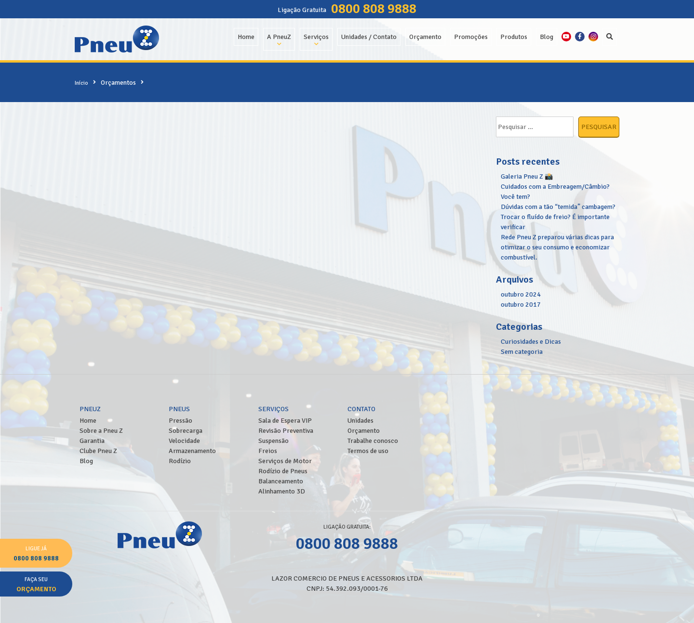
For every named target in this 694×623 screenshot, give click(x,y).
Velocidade (184, 441)
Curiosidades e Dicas (531, 341)
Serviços (316, 37)
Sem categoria (522, 352)
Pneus (179, 409)
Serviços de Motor (285, 461)
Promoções (471, 37)
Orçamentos (118, 82)
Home (246, 37)
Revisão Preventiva (285, 431)
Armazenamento (192, 451)
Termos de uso (367, 451)
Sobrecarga (185, 431)
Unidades (360, 420)
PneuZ (90, 409)
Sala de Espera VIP (285, 420)
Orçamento (425, 37)
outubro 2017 (521, 304)
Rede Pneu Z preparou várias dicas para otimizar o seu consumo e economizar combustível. (557, 247)
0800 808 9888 (373, 8)
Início (81, 82)
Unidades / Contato (369, 37)
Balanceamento (280, 481)
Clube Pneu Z (98, 451)
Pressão (180, 420)
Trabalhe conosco (372, 441)
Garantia (92, 441)
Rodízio (180, 461)
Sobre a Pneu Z (101, 431)
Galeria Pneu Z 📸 (527, 176)
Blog (546, 37)
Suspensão (273, 441)
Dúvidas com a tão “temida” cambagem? (558, 207)
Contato (361, 409)
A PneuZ (279, 37)
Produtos (513, 37)
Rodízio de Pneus (282, 471)
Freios (267, 451)
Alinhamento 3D (281, 491)
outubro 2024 (521, 294)
